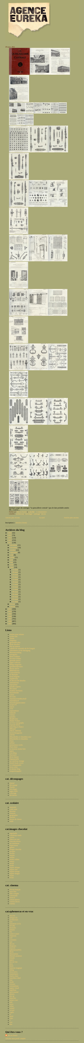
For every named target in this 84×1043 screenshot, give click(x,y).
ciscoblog (13, 753)
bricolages (29, 514)
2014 (10, 538)
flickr (12, 952)
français (12, 813)
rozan (12, 875)
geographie (14, 815)
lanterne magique (16, 968)
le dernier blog (15, 769)
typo (11, 1018)
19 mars (15, 582)
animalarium (14, 683)
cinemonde (14, 896)
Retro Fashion (15, 656)
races (11, 1004)
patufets (12, 717)
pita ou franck (12, 1035)
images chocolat (15, 849)
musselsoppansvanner (17, 703)
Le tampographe (15, 765)
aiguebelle (13, 833)
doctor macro (14, 669)
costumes (13, 940)
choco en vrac (15, 839)
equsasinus (13, 685)
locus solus (14, 767)
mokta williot (14, 859)
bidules (12, 930)
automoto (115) (15, 924)
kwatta (12, 853)
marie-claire (14, 976)
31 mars (15, 570)
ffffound (13, 729)
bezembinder (14, 693)
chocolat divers (15, 841)
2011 (10, 609)
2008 (10, 616)
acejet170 (13, 705)
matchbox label (15, 978)
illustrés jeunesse (16, 956)
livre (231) (13, 972)
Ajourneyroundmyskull (18, 699)
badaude (13, 713)
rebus (12, 1006)
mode (12, 982)
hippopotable (14, 759)
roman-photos (15, 900)
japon (12, 751)
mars (12, 567)
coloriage (13, 793)
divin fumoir (14, 757)
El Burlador (14, 675)
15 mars (15, 584)
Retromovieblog (15, 652)
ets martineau (14, 843)
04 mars (15, 597)
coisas (12, 695)
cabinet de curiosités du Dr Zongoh (22, 648)
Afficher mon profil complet (15, 1038)
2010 (10, 611)
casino (12, 837)
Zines (12, 741)
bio (11, 932)
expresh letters (15, 725)
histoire (12, 817)
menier (12, 855)
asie (11, 922)
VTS (11, 709)
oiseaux (12, 984)
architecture (20, 514)
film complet (14, 894)
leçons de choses (16, 819)
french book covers (16, 763)
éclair (12, 877)
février (12, 604)
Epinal (12, 783)
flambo (12, 787)
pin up (12, 996)
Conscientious (15, 673)
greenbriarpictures (16, 667)
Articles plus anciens (71, 518)
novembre (14, 548)
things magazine (15, 664)
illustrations (14, 954)
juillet (12, 557)
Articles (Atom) (21, 523)
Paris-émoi (13, 747)
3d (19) (12, 916)
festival (12, 898)
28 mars (15, 572)
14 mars (15, 587)
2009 (10, 614)
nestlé (12, 863)
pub (11, 1002)
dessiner (13, 811)
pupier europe (15, 871)
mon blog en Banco (17, 727)
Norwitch (13, 755)
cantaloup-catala (15, 835)
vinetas (12, 715)
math (11, 821)
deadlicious (14, 719)
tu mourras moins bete (18, 749)
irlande (12, 958)
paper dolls (14, 791)
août (12, 555)
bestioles (13, 928)
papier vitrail (14, 988)
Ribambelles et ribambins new (20, 737)
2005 (10, 624)
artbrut (12, 743)
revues (12, 1010)
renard (12, 1008)
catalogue (37, 514)
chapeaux (13, 640)
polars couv (14, 1000)
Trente (12, 638)
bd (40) (12, 926)
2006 (10, 621)
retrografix (13, 654)
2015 (10, 535)
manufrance (14, 974)
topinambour (14, 711)
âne (11, 1024)
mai (11, 562)
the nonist (13, 689)
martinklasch (14, 701)
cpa (11, 942)
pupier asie (14, 869)
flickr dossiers (15, 644)
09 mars (15, 592)
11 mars (15, 589)
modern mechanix (16, 691)
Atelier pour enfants (17, 634)
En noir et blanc (15, 658)
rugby (12, 1012)
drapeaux (13, 946)
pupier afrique (15, 867)
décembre (14, 545)
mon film (13, 892)
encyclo (12, 948)
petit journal (14, 992)
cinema (12, 904)
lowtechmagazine (16, 733)
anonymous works (16, 745)
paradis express (15, 687)
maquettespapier (15, 771)
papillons (13, 990)
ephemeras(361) (15, 950)
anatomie (13, 807)
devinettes (13, 795)
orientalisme (14, 986)
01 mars (15, 602)
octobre (13, 550)
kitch (11, 966)
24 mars (15, 575)
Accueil (42, 518)
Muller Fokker (15, 721)
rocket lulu (13, 636)
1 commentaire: (41, 512)
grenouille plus (15, 642)
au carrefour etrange (17, 761)
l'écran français (15, 890)
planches (13, 998)
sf (10, 1014)
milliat (12, 857)
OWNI (12, 735)
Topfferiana (14, 679)
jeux (11, 964)
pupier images (15, 873)
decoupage (13, 785)
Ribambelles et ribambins (19, 739)
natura (12, 861)
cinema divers (15, 902)
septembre (14, 552)
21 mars (15, 579)
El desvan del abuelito (18, 681)
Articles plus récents (12, 518)
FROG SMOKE (15, 731)
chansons (13, 936)
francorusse (14, 845)
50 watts (13, 697)
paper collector (15, 662)
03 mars (15, 599)
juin (11, 560)
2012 (10, 543)
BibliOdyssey (14, 671)
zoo (11, 1022)
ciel (11, 938)
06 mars (15, 594)
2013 (10, 540)
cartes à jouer (14, 934)
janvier (13, 606)
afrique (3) (13, 918)
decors (43, 514)
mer (11, 980)
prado (12, 865)
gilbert (12, 847)
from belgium (15, 677)
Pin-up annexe (15, 646)
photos (12, 994)
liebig (12, 970)
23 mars (15, 577)
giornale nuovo (15, 660)
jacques (12, 851)
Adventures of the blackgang (20, 650)
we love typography (17, 723)
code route (13, 809)
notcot (12, 707)
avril (12, 565)
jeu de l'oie (14, 962)
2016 (10, 533)
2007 (10, 619)
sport (11, 1016)
